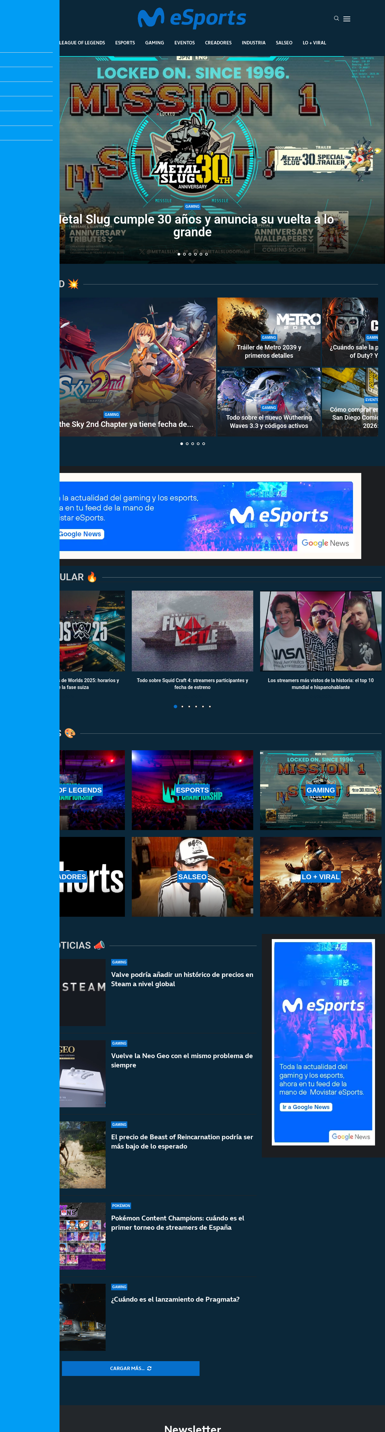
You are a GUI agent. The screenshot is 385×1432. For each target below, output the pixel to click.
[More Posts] (131, 1368)
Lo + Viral (314, 43)
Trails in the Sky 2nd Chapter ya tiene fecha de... (111, 424)
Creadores (218, 43)
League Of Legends (82, 43)
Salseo (284, 43)
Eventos (184, 43)
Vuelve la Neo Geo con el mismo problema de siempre (182, 1060)
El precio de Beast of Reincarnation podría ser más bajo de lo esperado (182, 1141)
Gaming (154, 43)
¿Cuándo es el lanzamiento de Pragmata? (175, 1299)
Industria (254, 43)
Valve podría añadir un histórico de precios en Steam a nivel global (182, 979)
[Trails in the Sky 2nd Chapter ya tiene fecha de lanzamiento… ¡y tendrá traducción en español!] (112, 367)
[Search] (336, 19)
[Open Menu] (346, 18)
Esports (125, 43)
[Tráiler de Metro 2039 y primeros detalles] (269, 332)
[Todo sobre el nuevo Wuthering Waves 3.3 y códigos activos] (269, 402)
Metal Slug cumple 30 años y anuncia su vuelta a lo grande (192, 225)
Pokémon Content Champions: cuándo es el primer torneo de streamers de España (177, 1222)
